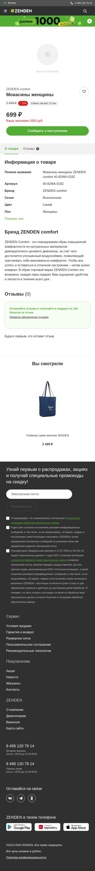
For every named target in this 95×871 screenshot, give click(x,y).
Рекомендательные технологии (28, 650)
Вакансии (13, 722)
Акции (10, 671)
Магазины (13, 683)
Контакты (13, 689)
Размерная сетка (18, 638)
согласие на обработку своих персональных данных (39, 560)
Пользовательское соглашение (28, 644)
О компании (14, 709)
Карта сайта (14, 728)
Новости (12, 677)
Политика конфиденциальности (26, 857)
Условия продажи (18, 626)
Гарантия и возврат (20, 632)
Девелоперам (16, 716)
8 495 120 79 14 (81, 3)
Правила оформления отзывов (29, 317)
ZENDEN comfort (18, 89)
